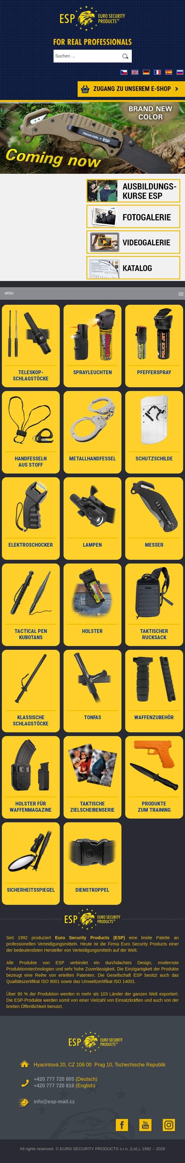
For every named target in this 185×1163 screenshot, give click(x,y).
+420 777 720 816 (54, 1085)
